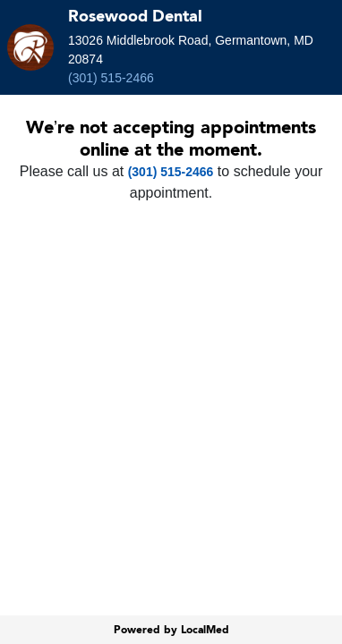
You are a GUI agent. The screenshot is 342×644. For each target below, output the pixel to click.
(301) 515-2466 (111, 78)
